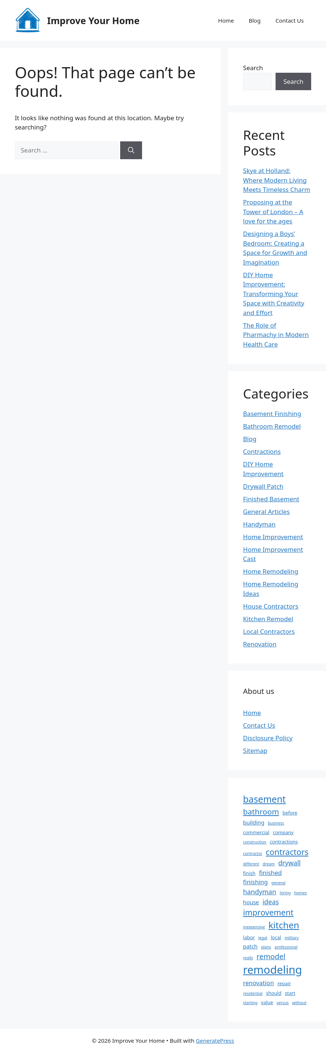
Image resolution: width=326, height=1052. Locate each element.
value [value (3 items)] (267, 1002)
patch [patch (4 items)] (250, 946)
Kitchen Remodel (268, 619)
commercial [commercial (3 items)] (256, 832)
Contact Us (290, 20)
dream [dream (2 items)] (269, 863)
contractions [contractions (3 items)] (284, 841)
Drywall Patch (263, 486)
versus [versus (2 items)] (283, 1002)
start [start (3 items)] (290, 993)
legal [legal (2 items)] (263, 937)
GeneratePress (215, 1040)
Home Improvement (273, 536)
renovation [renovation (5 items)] (258, 983)
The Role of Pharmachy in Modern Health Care (276, 334)
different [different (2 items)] (251, 863)
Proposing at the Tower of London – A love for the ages (273, 211)
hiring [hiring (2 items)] (285, 892)
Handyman (259, 524)
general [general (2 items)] (278, 882)
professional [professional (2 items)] (285, 947)
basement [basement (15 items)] (264, 799)
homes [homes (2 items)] (300, 892)
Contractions (262, 451)
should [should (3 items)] (273, 993)
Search (253, 67)
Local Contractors (268, 631)
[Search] (131, 150)
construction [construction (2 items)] (254, 842)
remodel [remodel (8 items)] (271, 956)
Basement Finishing (272, 413)
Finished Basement (271, 499)
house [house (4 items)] (251, 902)
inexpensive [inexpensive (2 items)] (254, 927)
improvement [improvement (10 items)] (268, 912)
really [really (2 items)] (248, 957)
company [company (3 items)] (283, 832)
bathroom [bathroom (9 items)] (261, 811)
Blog (255, 20)
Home (226, 20)
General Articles (266, 511)
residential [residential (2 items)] (253, 993)
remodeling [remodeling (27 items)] (272, 969)
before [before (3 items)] (290, 812)
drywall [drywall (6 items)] (289, 862)
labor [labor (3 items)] (249, 937)
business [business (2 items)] (276, 823)
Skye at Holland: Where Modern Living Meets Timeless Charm (276, 180)
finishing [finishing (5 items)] (255, 882)
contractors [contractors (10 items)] (287, 851)
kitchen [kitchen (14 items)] (284, 925)
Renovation (259, 644)
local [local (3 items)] (276, 937)
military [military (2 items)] (291, 937)
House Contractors (270, 606)
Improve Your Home (93, 20)
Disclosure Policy (267, 738)
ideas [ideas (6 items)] (271, 901)
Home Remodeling (270, 571)
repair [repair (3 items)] (284, 983)
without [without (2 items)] (299, 1002)
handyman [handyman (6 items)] (259, 891)
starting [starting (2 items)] (250, 1002)
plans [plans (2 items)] (266, 947)
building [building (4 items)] (253, 822)
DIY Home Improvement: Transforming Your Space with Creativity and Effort (273, 294)
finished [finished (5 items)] (270, 872)
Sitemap (255, 750)
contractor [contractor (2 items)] (252, 853)
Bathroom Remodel (272, 426)
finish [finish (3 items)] (249, 873)
